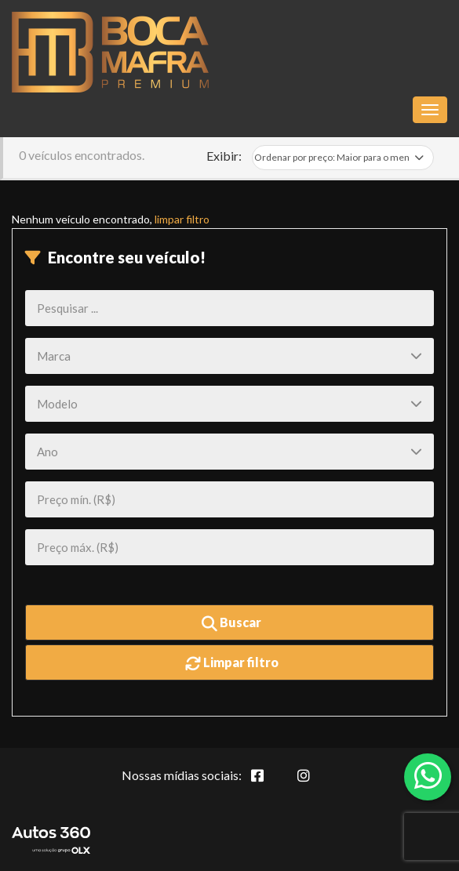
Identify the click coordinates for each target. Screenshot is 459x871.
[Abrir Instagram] (316, 784)
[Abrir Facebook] (270, 784)
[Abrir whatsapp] (428, 775)
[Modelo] (229, 404)
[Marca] (229, 356)
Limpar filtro (232, 663)
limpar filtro (182, 219)
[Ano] (229, 452)
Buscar (231, 623)
